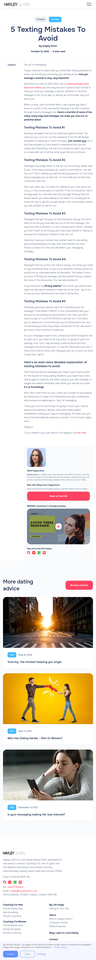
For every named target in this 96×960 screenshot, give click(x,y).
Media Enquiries (57, 926)
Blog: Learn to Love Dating (63, 933)
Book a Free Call (58, 496)
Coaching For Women (14, 921)
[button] (89, 4)
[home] (19, 4)
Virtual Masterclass (13, 908)
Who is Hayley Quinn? (60, 919)
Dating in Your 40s (59, 908)
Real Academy (10, 912)
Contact (53, 939)
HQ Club (81, 432)
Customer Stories (58, 922)
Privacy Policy (60, 947)
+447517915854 (15, 887)
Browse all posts (79, 585)
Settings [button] (41, 954)
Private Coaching (12, 916)
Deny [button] (27, 954)
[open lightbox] (58, 526)
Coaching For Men (13, 905)
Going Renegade (11, 929)
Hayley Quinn (49, 46)
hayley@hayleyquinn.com (23, 890)
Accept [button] (10, 954)
